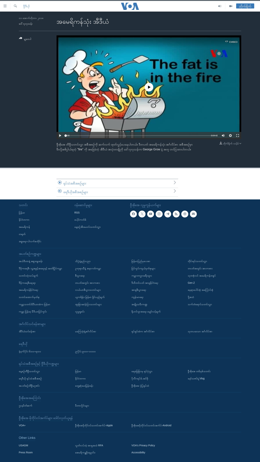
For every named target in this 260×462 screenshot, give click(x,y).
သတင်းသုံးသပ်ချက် (28, 275)
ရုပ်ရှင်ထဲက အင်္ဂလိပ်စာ (143, 331)
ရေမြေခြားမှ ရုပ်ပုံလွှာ (141, 371)
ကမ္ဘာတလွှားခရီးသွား (141, 275)
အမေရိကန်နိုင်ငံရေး (28, 289)
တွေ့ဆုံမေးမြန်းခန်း (84, 385)
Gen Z (191, 282)
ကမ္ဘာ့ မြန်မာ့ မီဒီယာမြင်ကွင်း (33, 311)
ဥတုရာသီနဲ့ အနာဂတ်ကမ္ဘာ (88, 268)
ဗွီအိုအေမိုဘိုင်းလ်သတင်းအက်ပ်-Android (151, 425)
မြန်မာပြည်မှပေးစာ (140, 261)
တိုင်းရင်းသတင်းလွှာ (197, 261)
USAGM (23, 445)
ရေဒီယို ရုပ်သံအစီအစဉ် (30, 378)
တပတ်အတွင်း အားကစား (87, 282)
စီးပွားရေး (80, 275)
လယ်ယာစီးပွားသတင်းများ (88, 289)
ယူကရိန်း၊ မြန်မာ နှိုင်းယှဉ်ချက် (90, 297)
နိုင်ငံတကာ (24, 219)
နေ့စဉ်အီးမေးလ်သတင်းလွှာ (87, 226)
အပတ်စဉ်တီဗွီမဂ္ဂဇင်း (29, 385)
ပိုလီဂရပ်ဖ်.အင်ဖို (139, 378)
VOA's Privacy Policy (143, 445)
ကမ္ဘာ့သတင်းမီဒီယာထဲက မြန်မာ (34, 304)
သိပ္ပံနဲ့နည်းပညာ (83, 261)
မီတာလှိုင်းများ (82, 405)
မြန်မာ (22, 212)
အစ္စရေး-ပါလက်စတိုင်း (30, 241)
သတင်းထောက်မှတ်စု (29, 297)
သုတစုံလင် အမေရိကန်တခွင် (202, 275)
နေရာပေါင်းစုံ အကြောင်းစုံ (200, 289)
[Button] (25, 39)
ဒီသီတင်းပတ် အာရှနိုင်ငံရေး (144, 282)
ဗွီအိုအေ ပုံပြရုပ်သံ (140, 385)
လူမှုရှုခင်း (79, 311)
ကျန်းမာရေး (137, 297)
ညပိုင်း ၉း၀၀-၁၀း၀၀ (85, 351)
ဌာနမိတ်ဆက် (25, 405)
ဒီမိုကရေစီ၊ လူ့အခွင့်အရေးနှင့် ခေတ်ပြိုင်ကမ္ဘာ (40, 268)
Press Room (26, 452)
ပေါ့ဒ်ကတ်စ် (80, 219)
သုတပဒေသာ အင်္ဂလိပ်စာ (200, 331)
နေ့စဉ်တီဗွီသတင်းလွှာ (29, 371)
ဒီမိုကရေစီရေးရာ (27, 282)
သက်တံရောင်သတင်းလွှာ (200, 304)
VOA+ (22, 425)
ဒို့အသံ (191, 297)
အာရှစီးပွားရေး (138, 289)
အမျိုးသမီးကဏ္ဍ (139, 304)
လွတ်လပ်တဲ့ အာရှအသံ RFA (89, 445)
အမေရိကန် (24, 226)
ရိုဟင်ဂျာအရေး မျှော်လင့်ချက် (146, 311)
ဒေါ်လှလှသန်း (25, 23)
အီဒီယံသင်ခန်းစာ (27, 331)
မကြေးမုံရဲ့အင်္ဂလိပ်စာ (85, 331)
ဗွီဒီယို (26, 6)
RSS (77, 212)
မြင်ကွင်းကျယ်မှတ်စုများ (143, 268)
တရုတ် (22, 234)
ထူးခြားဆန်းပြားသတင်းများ (88, 304)
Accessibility (138, 452)
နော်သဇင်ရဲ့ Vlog (196, 378)
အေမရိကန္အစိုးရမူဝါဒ (85, 452)
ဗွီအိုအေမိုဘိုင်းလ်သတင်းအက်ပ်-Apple (94, 425)
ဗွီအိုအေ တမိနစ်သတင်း (199, 371)
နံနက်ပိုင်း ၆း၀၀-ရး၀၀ (30, 351)
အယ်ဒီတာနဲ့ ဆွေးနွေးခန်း (31, 261)
